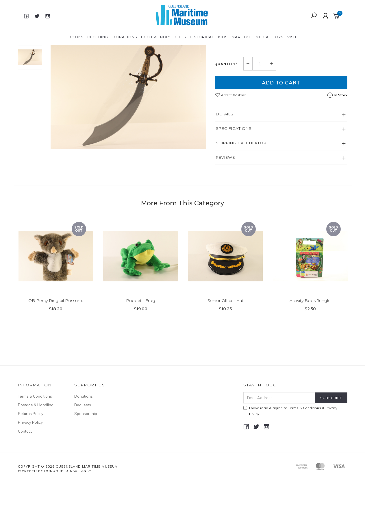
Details (225, 141)
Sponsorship (85, 440)
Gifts (180, 37)
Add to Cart (281, 109)
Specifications (234, 155)
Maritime (241, 37)
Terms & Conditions (35, 423)
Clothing (97, 37)
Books (75, 37)
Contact (25, 458)
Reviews (225, 184)
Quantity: (225, 91)
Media (262, 37)
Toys (278, 37)
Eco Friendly (156, 37)
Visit (292, 37)
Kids (222, 37)
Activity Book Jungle (310, 331)
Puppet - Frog (140, 331)
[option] (128, 100)
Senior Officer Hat (225, 331)
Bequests (82, 431)
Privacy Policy (30, 449)
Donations (124, 37)
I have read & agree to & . (290, 438)
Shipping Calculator (241, 169)
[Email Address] (279, 424)
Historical (202, 37)
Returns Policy (30, 440)
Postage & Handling (35, 431)
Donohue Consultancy (67, 498)
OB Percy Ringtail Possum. (55, 331)
